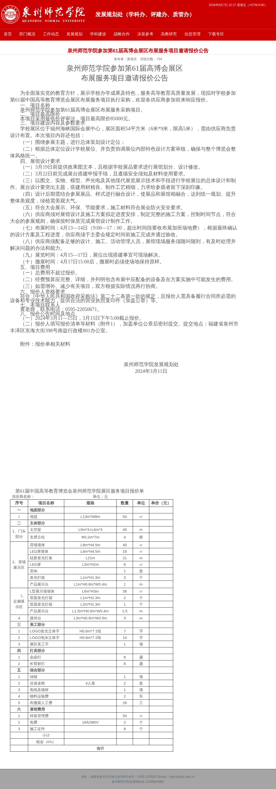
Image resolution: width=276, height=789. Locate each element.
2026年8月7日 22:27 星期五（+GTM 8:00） (238, 5)
